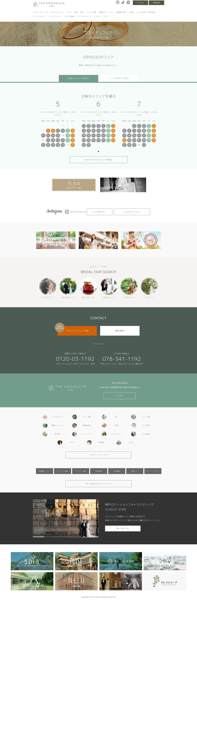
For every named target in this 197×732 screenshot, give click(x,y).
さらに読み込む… (99, 212)
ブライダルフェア (57, 12)
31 (73, 145)
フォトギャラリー (55, 16)
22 (63, 140)
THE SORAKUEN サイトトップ (98, 483)
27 (53, 145)
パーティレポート (39, 16)
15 (84, 135)
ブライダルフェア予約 (77, 330)
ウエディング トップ (40, 12)
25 (43, 145)
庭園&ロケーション (106, 12)
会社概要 (117, 471)
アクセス (140, 3)
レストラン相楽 (62, 471)
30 (89, 145)
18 (98, 135)
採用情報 (98, 471)
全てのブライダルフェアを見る (98, 159)
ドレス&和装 (141, 12)
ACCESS (119, 395)
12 (48, 135)
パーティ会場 (91, 12)
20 (53, 140)
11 (43, 135)
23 (68, 140)
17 (73, 135)
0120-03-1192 (75, 358)
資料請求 (156, 3)
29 (63, 145)
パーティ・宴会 (80, 471)
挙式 (82, 12)
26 (48, 145)
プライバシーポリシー (153, 471)
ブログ (105, 16)
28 (58, 145)
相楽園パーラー (44, 471)
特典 (76, 12)
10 (73, 130)
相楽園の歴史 (121, 12)
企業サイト (135, 471)
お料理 (131, 12)
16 (68, 135)
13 (53, 135)
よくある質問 (69, 16)
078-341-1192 (122, 358)
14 (58, 135)
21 (58, 140)
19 (48, 140)
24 (73, 140)
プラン (69, 12)
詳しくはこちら (123, 528)
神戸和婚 (151, 12)
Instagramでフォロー (132, 212)
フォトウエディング (84, 16)
